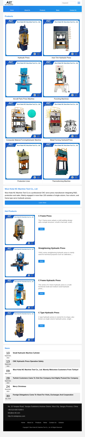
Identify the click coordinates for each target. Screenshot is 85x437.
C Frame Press (45, 216)
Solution (61, 422)
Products (38, 422)
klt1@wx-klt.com (14, 413)
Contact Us (52, 422)
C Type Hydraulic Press (48, 313)
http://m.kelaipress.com (16, 416)
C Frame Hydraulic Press (49, 280)
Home (23, 422)
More (41, 229)
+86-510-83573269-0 (16, 410)
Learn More (42, 202)
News (45, 422)
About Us (30, 422)
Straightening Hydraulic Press (51, 248)
